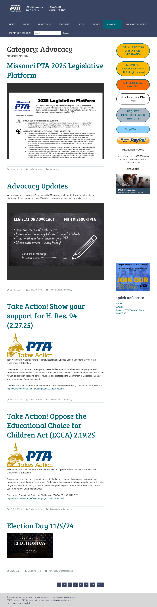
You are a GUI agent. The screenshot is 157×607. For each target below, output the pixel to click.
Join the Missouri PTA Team (133, 99)
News (81, 24)
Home (12, 24)
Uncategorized (66, 571)
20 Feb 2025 (14, 509)
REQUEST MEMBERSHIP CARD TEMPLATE (133, 115)
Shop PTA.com (133, 129)
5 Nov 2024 (14, 571)
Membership (44, 24)
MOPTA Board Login (20, 33)
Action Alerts (56, 290)
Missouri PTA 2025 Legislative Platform (55, 70)
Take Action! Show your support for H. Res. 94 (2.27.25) (46, 315)
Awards (119, 307)
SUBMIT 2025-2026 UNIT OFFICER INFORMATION (133, 51)
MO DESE (121, 313)
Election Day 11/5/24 (40, 525)
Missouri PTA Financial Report (130, 310)
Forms (119, 303)
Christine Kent (34, 169)
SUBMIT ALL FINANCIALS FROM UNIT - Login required (133, 68)
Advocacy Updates (37, 185)
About (26, 24)
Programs (64, 24)
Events (96, 24)
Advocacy (112, 24)
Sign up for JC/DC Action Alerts (133, 85)
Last (100, 584)
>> (92, 584)
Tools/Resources (136, 24)
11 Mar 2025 (14, 290)
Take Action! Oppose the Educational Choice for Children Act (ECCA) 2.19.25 (51, 425)
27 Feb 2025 (14, 399)
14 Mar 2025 (14, 169)
